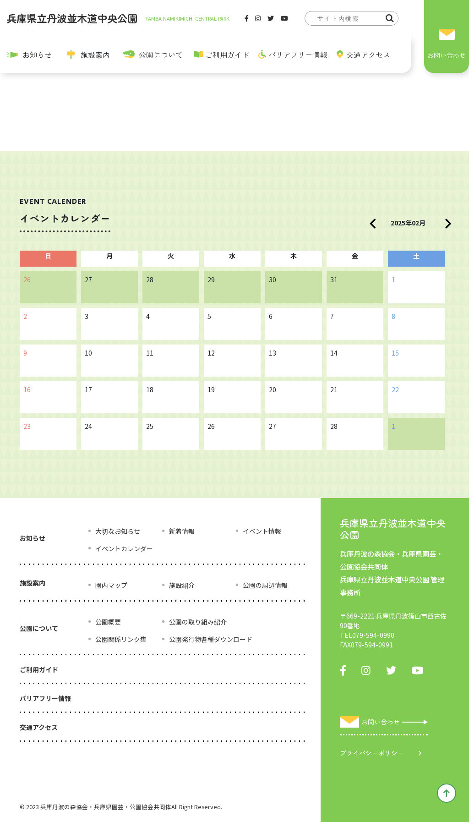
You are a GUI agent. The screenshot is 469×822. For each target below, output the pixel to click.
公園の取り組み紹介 (198, 621)
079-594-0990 (373, 635)
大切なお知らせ (117, 531)
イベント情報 (262, 531)
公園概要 (108, 621)
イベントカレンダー (124, 548)
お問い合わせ (446, 55)
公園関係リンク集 (121, 639)
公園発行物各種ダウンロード (210, 639)
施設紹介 (182, 585)
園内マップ (111, 585)
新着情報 (182, 531)
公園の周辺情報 (265, 585)
